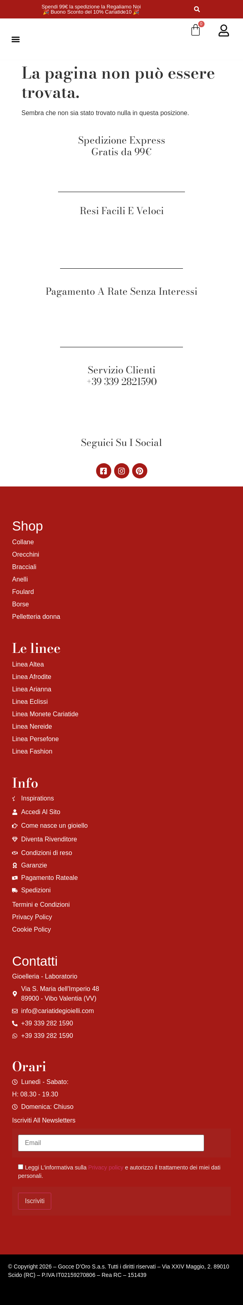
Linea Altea (28, 664)
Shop (27, 526)
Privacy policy (105, 1167)
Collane (23, 542)
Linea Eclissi (30, 701)
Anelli (20, 579)
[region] (104, 1242)
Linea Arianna (31, 689)
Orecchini (25, 554)
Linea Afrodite (31, 676)
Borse (20, 604)
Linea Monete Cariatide (45, 714)
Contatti (35, 961)
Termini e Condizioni (41, 904)
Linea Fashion (32, 751)
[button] (196, 9)
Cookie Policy (31, 929)
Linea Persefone (35, 739)
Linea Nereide (32, 726)
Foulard (23, 591)
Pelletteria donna (36, 616)
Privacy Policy (32, 917)
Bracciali (24, 566)
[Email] (111, 1143)
